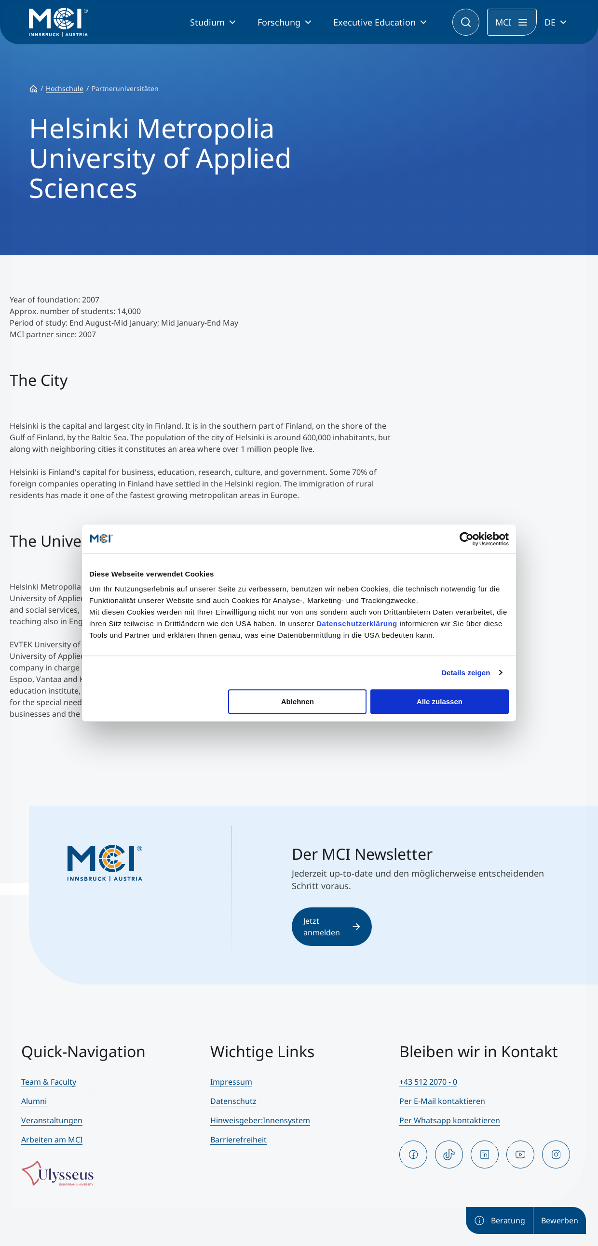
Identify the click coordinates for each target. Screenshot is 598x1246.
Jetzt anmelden (331, 927)
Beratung (499, 1220)
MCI (503, 22)
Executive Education (374, 22)
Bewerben (559, 1220)
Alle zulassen (439, 701)
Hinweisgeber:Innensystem (260, 1120)
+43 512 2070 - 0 (428, 1081)
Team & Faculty (48, 1081)
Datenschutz (233, 1101)
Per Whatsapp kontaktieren (449, 1120)
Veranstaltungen (51, 1120)
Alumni (34, 1101)
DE (550, 22)
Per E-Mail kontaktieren (442, 1101)
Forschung (279, 22)
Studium (207, 22)
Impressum (231, 1081)
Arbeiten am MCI (51, 1139)
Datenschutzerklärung (356, 623)
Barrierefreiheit (238, 1139)
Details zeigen (465, 673)
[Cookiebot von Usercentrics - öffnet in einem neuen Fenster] (466, 539)
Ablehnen (297, 701)
